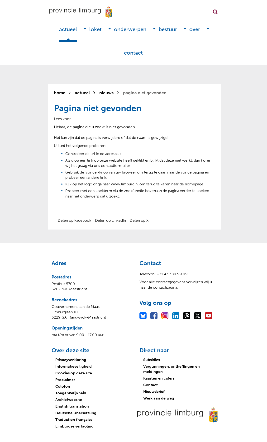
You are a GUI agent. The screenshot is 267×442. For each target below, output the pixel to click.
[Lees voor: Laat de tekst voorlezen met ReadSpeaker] (62, 119)
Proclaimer (65, 379)
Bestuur (168, 29)
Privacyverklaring (70, 359)
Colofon (62, 386)
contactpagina (165, 287)
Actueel (68, 29)
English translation (72, 406)
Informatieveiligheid (73, 366)
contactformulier (115, 165)
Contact (133, 53)
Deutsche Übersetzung (75, 413)
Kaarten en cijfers (158, 378)
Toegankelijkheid (70, 393)
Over (194, 29)
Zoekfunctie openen (215, 11)
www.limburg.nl (124, 184)
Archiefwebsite (68, 399)
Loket (95, 29)
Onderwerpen (130, 29)
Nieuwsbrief (154, 391)
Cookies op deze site (73, 373)
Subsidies (151, 359)
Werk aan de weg (158, 398)
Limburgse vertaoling (74, 426)
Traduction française (73, 419)
